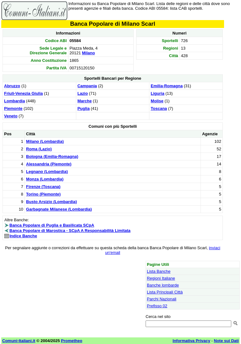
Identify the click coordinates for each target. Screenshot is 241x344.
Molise (157, 101)
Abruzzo (12, 85)
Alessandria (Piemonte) (49, 164)
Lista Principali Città (165, 292)
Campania (87, 85)
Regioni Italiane (161, 278)
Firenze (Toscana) (43, 186)
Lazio (83, 93)
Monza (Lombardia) (44, 179)
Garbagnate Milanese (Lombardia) (59, 209)
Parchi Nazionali (161, 299)
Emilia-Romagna (167, 85)
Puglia (84, 108)
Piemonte (13, 108)
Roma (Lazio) (39, 149)
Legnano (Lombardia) (47, 171)
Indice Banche (23, 236)
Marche (85, 101)
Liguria (157, 93)
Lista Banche (158, 271)
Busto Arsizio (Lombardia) (51, 201)
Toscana (159, 108)
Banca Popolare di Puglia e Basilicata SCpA (51, 225)
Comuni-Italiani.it (18, 340)
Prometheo (71, 340)
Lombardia (14, 101)
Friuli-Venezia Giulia (23, 93)
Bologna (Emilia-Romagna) (52, 156)
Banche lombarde (163, 285)
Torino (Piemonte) (43, 194)
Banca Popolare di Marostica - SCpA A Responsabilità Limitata (70, 230)
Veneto (11, 116)
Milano (88, 53)
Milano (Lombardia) (45, 141)
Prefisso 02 (157, 306)
